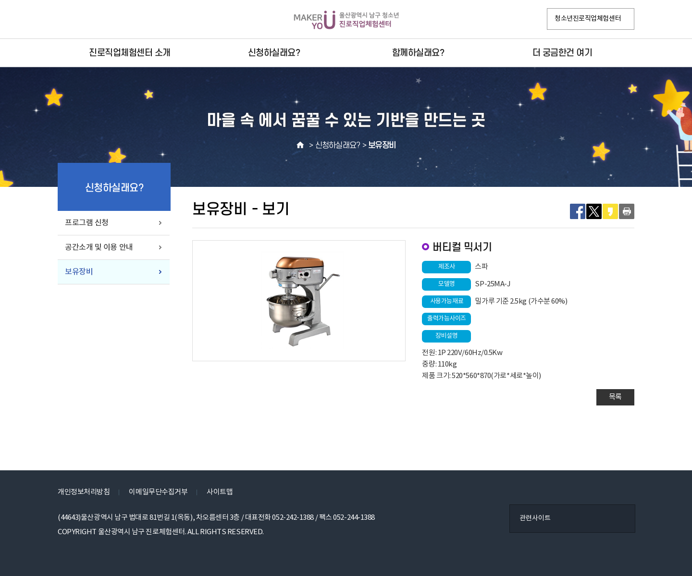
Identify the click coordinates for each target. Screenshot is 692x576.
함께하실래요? (418, 52)
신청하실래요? (274, 52)
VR (108, 19)
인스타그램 (88, 19)
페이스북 (67, 19)
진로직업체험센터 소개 (130, 52)
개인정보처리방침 (84, 492)
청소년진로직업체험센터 (588, 19)
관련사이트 (535, 518)
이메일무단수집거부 (158, 492)
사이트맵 (220, 492)
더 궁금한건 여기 (562, 52)
